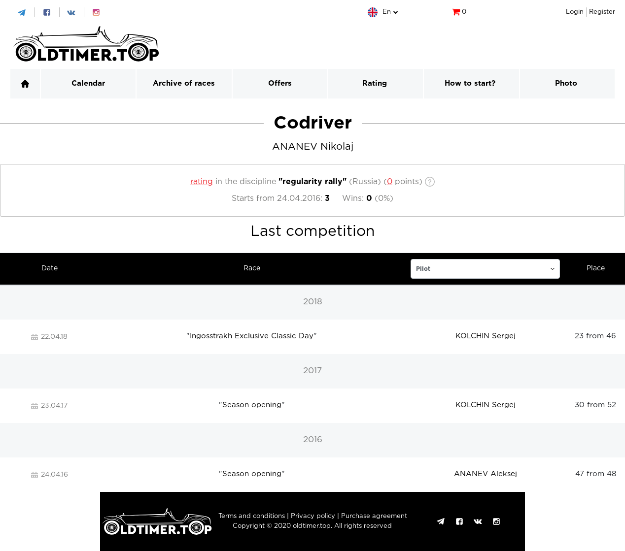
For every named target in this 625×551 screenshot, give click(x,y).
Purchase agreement (374, 516)
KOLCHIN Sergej (485, 336)
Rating (374, 83)
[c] (389, 182)
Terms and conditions (251, 516)
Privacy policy (313, 516)
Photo (566, 83)
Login (575, 12)
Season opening (251, 405)
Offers (280, 83)
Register (602, 12)
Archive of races (184, 83)
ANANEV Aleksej (485, 474)
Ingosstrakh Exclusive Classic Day (251, 336)
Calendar (88, 83)
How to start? (470, 83)
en (386, 12)
